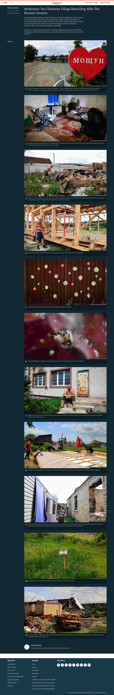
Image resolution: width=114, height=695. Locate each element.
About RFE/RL (11, 664)
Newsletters (35, 670)
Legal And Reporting (13, 679)
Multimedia (35, 673)
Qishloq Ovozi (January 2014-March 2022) (43, 679)
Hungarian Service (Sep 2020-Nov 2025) (43, 689)
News (33, 664)
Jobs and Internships (13, 673)
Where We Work (12, 667)
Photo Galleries (12, 8)
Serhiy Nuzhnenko (14, 13)
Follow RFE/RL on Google (91, 2)
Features (34, 667)
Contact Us (10, 685)
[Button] (10, 42)
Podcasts (34, 676)
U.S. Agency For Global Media (15, 676)
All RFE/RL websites (105, 2)
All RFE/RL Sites (11, 682)
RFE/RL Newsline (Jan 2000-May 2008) (43, 682)
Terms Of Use (11, 670)
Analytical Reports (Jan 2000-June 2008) (43, 685)
